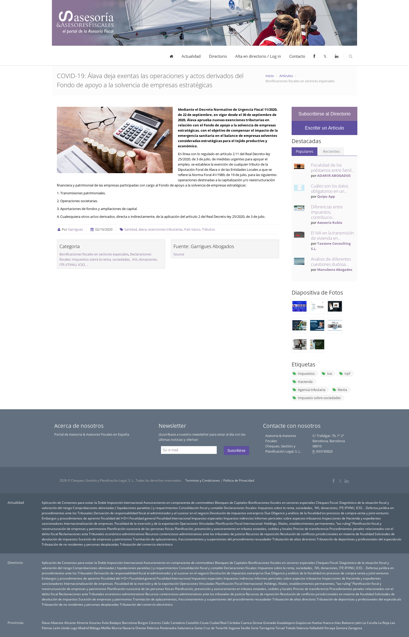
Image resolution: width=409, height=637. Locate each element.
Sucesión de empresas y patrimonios (105, 539)
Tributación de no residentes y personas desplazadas (80, 544)
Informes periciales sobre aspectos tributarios (288, 518)
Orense (140, 628)
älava (143, 229)
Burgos (143, 623)
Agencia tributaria (308, 389)
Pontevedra (168, 628)
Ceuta (204, 623)
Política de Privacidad (238, 480)
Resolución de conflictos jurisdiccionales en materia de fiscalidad (327, 534)
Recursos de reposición (262, 534)
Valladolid (316, 628)
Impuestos (303, 373)
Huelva (317, 623)
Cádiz (166, 623)
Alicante (70, 623)
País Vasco (192, 229)
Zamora (341, 628)
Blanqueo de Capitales (231, 502)
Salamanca (185, 628)
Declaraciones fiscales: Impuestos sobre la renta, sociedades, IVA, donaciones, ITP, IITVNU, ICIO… (108, 259)
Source (178, 254)
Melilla (106, 628)
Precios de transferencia (311, 529)
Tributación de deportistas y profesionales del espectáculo (359, 539)
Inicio (270, 75)
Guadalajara (286, 623)
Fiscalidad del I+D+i (115, 518)
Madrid (83, 628)
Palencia (153, 628)
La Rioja (383, 623)
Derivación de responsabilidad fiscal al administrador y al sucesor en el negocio (151, 513)
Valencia (302, 628)
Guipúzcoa (303, 623)
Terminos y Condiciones (202, 480)
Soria (254, 628)
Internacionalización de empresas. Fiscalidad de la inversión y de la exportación (121, 523)
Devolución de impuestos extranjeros (237, 513)
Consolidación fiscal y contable (201, 508)
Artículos (286, 75)
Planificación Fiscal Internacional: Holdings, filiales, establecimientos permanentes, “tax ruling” (283, 523)
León (56, 628)
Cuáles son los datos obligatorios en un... (329, 188)
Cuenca (246, 623)
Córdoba (233, 623)
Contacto (297, 56)
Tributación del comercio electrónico (146, 544)
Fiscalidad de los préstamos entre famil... (333, 167)
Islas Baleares (344, 623)
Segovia (234, 628)
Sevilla (245, 628)
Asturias (95, 623)
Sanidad (130, 229)
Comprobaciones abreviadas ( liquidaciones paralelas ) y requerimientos (125, 508)
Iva (327, 373)
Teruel (280, 628)
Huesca (328, 623)
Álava (46, 623)
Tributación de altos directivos (294, 539)
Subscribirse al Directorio (324, 113)
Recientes (331, 151)
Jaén (359, 623)
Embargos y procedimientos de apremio (71, 518)
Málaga (94, 628)
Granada (269, 623)
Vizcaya (329, 628)
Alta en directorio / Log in (258, 56)
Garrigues (75, 229)
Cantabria (178, 623)
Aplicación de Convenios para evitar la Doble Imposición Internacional (92, 502)
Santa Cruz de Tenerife (211, 628)
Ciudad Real (218, 623)
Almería (82, 623)
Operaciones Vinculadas (197, 523)
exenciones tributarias (165, 229)
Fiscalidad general (142, 518)
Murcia (117, 628)
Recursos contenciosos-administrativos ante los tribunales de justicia (195, 534)
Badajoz (115, 623)
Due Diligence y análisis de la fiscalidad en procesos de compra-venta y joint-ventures (326, 513)
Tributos (208, 229)
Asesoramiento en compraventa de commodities (178, 502)
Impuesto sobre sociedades (316, 397)
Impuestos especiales (207, 518)
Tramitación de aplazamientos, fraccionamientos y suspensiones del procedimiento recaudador (202, 539)
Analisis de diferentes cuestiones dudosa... (331, 261)
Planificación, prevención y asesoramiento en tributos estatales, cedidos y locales (233, 529)
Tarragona (267, 628)
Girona (257, 623)
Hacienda (302, 381)
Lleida (65, 628)
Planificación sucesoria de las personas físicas (140, 529)
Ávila (105, 623)
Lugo (73, 628)
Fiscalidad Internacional (174, 518)
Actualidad (191, 56)
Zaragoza (355, 628)
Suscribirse (236, 450)
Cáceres (155, 623)
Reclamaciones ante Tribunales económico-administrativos (102, 534)
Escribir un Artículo (324, 128)
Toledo (291, 628)
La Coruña (370, 623)
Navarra (129, 628)
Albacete (57, 623)
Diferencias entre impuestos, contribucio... (327, 212)
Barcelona (129, 623)
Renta (339, 389)
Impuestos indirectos (239, 518)
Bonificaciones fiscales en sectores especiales (93, 254)
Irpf (344, 373)
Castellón (192, 623)
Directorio (218, 56)
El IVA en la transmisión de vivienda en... (332, 235)
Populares (304, 151)
